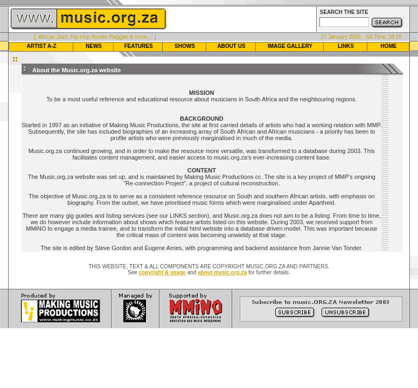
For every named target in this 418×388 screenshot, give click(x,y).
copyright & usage (162, 272)
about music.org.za (222, 272)
